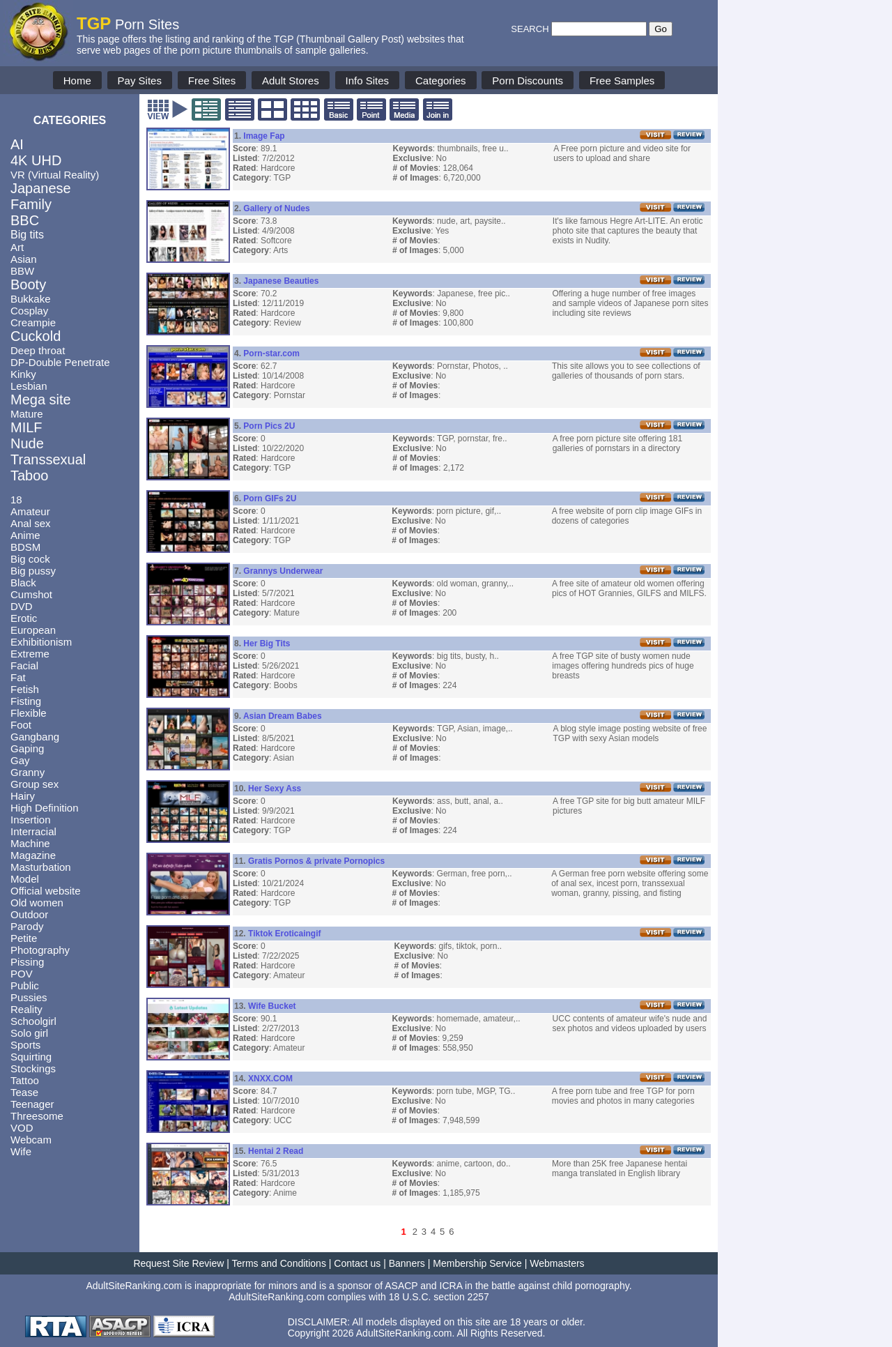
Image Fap (263, 136)
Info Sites (368, 80)
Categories (440, 80)
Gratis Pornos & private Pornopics (316, 861)
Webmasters (557, 1263)
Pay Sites (140, 80)
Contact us (357, 1263)
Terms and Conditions (279, 1263)
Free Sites (212, 80)
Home (77, 80)
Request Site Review (178, 1263)
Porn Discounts (527, 80)
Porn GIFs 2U (269, 498)
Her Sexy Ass (274, 788)
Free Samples (622, 80)
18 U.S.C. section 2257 (439, 1296)
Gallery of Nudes (276, 208)
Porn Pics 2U (269, 426)
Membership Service (477, 1263)
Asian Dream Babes (282, 716)
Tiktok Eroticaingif (284, 933)
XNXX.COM (270, 1078)
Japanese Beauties (280, 281)
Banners (407, 1263)
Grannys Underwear (283, 571)
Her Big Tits (266, 643)
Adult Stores (290, 80)
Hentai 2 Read (275, 1151)
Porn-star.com (271, 353)
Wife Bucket (272, 1006)
